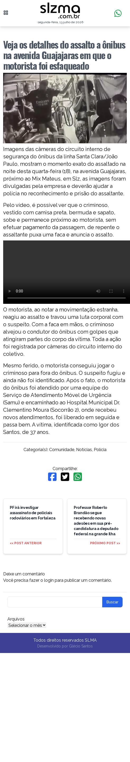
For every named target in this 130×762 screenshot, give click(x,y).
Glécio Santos (81, 646)
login (49, 580)
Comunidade (61, 449)
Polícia (100, 449)
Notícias (84, 449)
